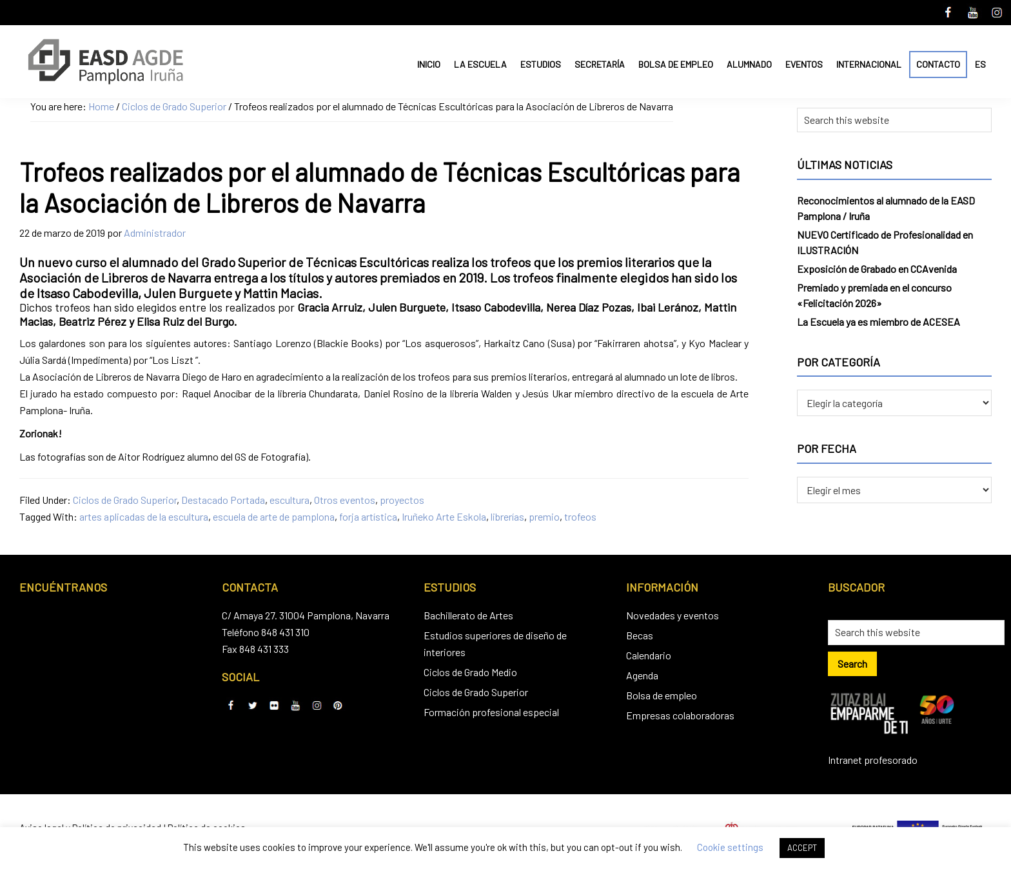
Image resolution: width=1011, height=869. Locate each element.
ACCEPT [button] (802, 848)
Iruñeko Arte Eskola (444, 516)
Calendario (648, 655)
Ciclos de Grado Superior (125, 500)
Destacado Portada (223, 500)
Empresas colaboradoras (680, 715)
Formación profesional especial (491, 712)
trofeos (580, 516)
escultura (289, 500)
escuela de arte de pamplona (274, 516)
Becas (639, 635)
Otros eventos (344, 500)
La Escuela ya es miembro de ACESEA (878, 321)
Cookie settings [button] (730, 847)
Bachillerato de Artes (468, 615)
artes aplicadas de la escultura (143, 516)
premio (544, 516)
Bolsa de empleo (661, 695)
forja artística (368, 516)
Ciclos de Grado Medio (470, 672)
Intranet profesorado (873, 760)
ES (980, 64)
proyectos (402, 500)
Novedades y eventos (672, 615)
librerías (507, 516)
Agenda (642, 675)
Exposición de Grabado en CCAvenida (877, 269)
